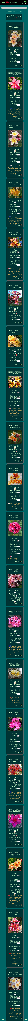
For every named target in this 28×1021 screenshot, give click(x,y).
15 (14, 17)
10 (13, 15)
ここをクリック (19, 11)
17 (14, 19)
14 (13, 17)
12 (16, 15)
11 (14, 15)
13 (11, 17)
